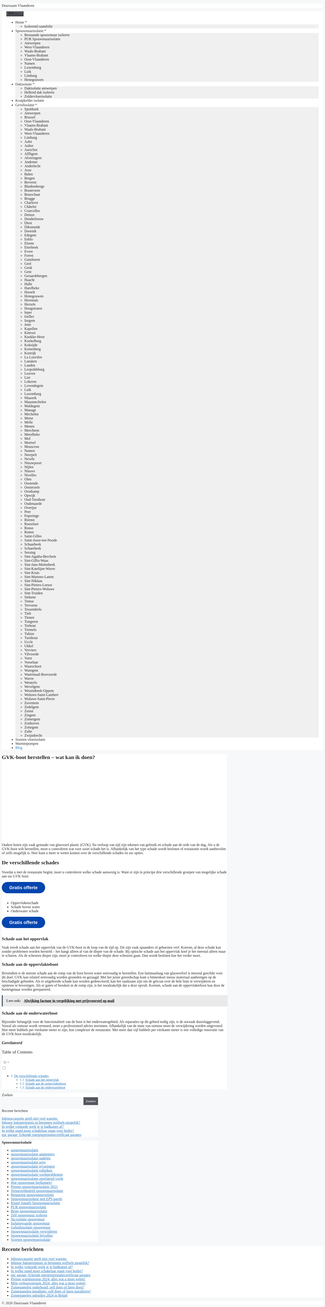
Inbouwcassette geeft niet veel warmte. (30, 1118)
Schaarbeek (32, 544)
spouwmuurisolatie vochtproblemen (37, 1174)
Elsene (29, 243)
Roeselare (31, 524)
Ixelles (29, 316)
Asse (27, 170)
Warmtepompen (26, 743)
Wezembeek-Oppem (39, 691)
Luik (27, 71)
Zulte (28, 731)
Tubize (29, 634)
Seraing (29, 552)
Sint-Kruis (31, 573)
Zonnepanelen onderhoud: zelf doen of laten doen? (47, 1287)
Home (21, 22)
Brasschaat (32, 194)
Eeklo (28, 239)
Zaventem (31, 703)
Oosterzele (32, 487)
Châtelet (30, 207)
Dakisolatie (25, 84)
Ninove (29, 471)
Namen (29, 63)
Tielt (27, 613)
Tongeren (31, 621)
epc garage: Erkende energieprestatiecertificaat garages (41, 1135)
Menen (29, 426)
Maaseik (30, 398)
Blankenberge (34, 186)
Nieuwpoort (33, 463)
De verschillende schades (31, 1076)
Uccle (28, 642)
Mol (27, 438)
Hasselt (29, 292)
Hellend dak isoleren (39, 92)
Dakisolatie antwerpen (40, 88)
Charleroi (31, 203)
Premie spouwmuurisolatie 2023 (34, 1187)
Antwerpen (32, 43)
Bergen (29, 178)
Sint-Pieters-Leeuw (38, 585)
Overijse (30, 508)
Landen (29, 365)
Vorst (28, 658)
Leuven (29, 373)
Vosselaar (31, 662)
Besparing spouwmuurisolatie (32, 1195)
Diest (28, 223)
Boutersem (32, 190)
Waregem (31, 670)
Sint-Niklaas (33, 581)
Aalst (28, 141)
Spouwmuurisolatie (31, 31)
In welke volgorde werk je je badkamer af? (33, 1126)
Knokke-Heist (34, 337)
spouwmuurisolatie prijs (28, 1162)
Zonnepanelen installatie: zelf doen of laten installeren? (51, 1291)
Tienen (29, 617)
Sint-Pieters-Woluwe (39, 589)
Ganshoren (32, 259)
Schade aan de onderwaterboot (45, 1087)
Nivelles (30, 475)
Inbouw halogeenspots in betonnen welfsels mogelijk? (41, 1122)
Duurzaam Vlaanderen (18, 5)
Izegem (29, 320)
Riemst (29, 520)
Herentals (31, 300)
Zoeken (7, 1095)
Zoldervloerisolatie (38, 96)
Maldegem (32, 406)
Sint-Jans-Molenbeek (39, 565)
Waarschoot (32, 666)
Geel (27, 264)
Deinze (29, 215)
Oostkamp (31, 491)
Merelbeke (32, 434)
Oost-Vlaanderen (36, 59)
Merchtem (31, 430)
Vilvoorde (31, 654)
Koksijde (30, 345)
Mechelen (31, 414)
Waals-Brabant (35, 51)
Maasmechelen (35, 402)
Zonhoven (31, 723)
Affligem (30, 154)
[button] (114, 1064)
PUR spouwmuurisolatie (28, 1207)
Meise (28, 418)
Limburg (30, 76)
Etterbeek (31, 247)
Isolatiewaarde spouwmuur (30, 1223)
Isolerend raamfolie (38, 26)
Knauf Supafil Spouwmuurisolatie (35, 1203)
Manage (30, 410)
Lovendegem (33, 386)
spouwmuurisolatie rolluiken (31, 1170)
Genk (28, 268)
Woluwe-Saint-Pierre (39, 699)
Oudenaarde (33, 503)
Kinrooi (30, 333)
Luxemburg (32, 67)
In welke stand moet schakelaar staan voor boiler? (38, 1131)
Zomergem (32, 719)
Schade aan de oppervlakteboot (46, 1083)
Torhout (30, 626)
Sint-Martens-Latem (39, 577)
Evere (28, 251)
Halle (28, 284)
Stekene (30, 597)
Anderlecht (32, 166)
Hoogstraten (33, 308)
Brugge (29, 198)
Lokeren (30, 381)
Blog (18, 748)
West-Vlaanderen (36, 47)
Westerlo (30, 682)
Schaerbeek (32, 548)
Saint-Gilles (33, 536)
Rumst (29, 532)
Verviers (30, 650)
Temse (29, 601)
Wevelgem (32, 687)
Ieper (28, 312)
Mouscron (31, 447)
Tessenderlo (33, 609)
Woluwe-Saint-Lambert (41, 695)
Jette (27, 325)
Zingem (30, 715)
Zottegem (31, 727)
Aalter (28, 146)
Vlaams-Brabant (36, 55)
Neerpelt (30, 455)
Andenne (30, 162)
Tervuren (30, 605)
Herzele (30, 304)
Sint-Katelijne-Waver (39, 569)
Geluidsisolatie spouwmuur (31, 1227)
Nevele (29, 459)
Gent (27, 272)
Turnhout (31, 638)
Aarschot (30, 150)
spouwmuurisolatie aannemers (33, 1154)
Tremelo (30, 630)
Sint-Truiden (33, 593)
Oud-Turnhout (34, 499)
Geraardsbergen (35, 276)
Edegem (30, 235)
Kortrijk (30, 353)
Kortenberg (32, 349)
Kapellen (30, 329)
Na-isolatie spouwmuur (28, 1219)
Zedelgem (31, 707)
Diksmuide (32, 227)
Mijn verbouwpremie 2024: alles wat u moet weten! (48, 1283)
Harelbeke (31, 288)
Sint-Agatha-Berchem (40, 556)
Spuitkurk (31, 109)
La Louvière (33, 357)
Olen (27, 479)
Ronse (28, 528)
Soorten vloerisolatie (30, 739)
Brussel (29, 117)
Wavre (29, 678)
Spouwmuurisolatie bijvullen (32, 1235)
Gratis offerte (23, 887)
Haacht (29, 280)
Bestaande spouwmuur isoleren (47, 35)
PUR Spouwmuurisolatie (42, 39)
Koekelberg (32, 341)
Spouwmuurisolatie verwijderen (34, 1231)
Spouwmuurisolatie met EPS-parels (36, 1199)
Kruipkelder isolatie (29, 100)
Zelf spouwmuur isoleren (29, 1215)
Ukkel (28, 646)
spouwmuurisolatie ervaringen (33, 1166)
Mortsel (30, 442)
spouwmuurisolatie (24, 1150)
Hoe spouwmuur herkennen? (31, 1183)
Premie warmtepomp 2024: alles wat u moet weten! (48, 1279)
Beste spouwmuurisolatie (29, 1211)
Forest (28, 255)
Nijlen (28, 467)
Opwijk (29, 495)
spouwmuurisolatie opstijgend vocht (37, 1178)
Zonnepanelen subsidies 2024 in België (39, 1295)
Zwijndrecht (33, 735)
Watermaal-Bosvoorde (40, 674)
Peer (27, 512)
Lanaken (30, 361)
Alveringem (33, 158)
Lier (27, 377)
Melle (28, 422)
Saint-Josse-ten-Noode (40, 540)
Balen (28, 174)
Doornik (30, 231)
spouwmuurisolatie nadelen (31, 1158)
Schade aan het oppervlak (42, 1079)
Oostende (31, 483)
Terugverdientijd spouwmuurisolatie (37, 1191)
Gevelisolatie (26, 105)
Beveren (30, 182)
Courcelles (32, 211)
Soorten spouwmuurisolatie (31, 1239)
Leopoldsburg (34, 369)
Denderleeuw (34, 219)
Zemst (28, 711)
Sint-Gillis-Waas (36, 560)
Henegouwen (33, 80)
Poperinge (31, 516)
